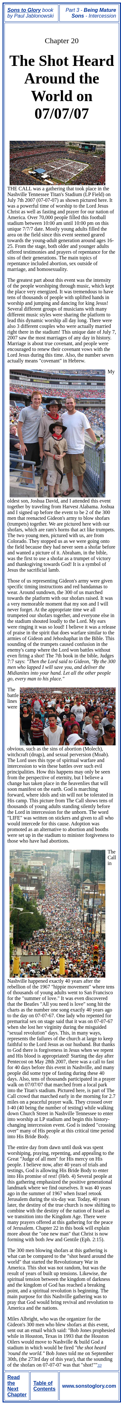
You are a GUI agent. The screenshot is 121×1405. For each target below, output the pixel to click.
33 (99, 1365)
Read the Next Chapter (16, 1386)
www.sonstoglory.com (89, 1386)
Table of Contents (44, 1386)
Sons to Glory (24, 10)
